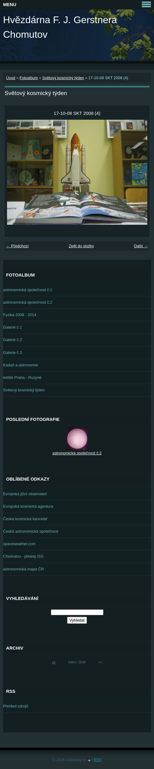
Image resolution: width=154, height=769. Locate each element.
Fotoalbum (29, 78)
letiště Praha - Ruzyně (22, 377)
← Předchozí (17, 246)
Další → (141, 246)
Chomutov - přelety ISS (23, 556)
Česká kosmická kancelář (25, 519)
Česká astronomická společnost (30, 531)
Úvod (10, 78)
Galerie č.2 (12, 339)
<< (54, 662)
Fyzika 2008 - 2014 (19, 314)
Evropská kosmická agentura (28, 506)
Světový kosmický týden (63, 78)
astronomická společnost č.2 (27, 302)
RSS (98, 759)
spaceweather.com (19, 543)
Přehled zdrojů (15, 706)
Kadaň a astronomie (20, 365)
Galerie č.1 (12, 327)
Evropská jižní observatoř (25, 494)
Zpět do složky (81, 246)
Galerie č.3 (12, 352)
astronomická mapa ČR (23, 569)
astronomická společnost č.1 (27, 289)
